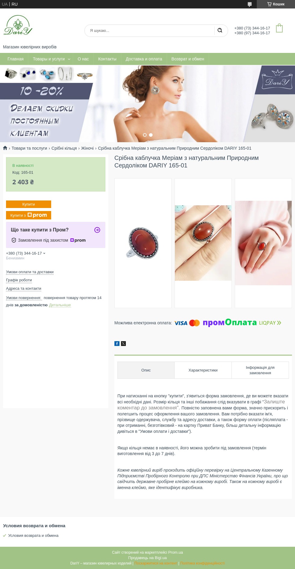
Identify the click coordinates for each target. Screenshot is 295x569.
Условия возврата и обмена (33, 535)
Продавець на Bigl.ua (147, 557)
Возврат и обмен (188, 59)
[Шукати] (219, 30)
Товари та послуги (29, 148)
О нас (83, 59)
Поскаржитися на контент (155, 563)
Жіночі (87, 148)
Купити (28, 204)
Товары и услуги (49, 59)
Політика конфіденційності (202, 563)
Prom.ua (175, 552)
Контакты (107, 59)
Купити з (28, 215)
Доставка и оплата (144, 59)
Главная (15, 59)
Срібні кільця (64, 148)
